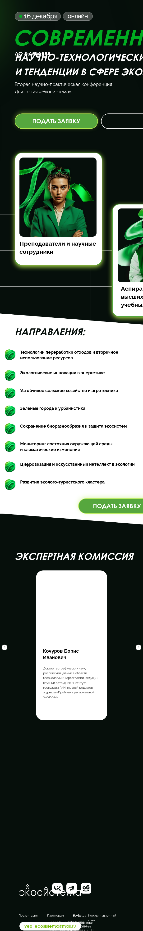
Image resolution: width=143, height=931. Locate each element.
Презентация (27, 915)
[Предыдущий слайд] (4, 645)
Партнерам (55, 915)
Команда (79, 915)
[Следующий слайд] (138, 645)
